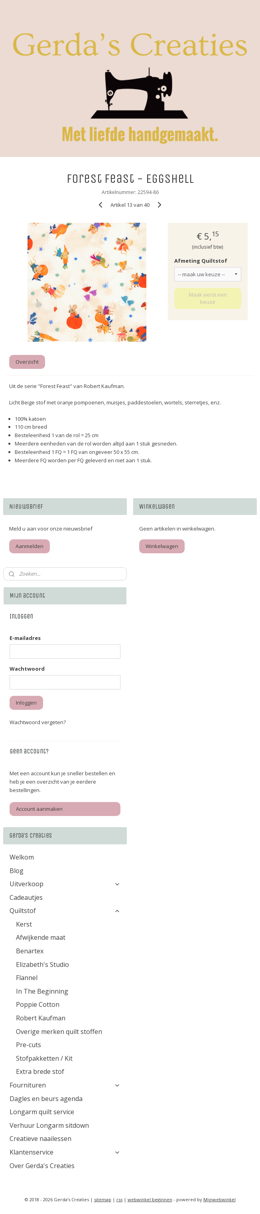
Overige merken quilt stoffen (59, 1031)
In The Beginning (42, 991)
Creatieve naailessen (40, 1138)
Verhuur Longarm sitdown (49, 1125)
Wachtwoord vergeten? (38, 722)
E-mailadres (25, 638)
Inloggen (26, 702)
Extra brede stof (40, 1071)
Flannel (26, 977)
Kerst (24, 924)
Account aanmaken (39, 808)
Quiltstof (65, 910)
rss (119, 1199)
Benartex (29, 951)
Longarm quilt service (42, 1111)
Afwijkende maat (40, 937)
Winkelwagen (162, 546)
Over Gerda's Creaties (42, 1165)
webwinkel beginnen (150, 1199)
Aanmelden (29, 546)
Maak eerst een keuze (208, 298)
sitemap (102, 1199)
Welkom (22, 857)
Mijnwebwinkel (219, 1199)
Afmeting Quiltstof (200, 260)
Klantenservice (65, 1152)
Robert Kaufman (40, 1018)
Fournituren (65, 1085)
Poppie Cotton (37, 1004)
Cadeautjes (26, 897)
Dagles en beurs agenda (46, 1098)
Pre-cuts (28, 1044)
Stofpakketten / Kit (44, 1058)
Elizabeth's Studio (42, 964)
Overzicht (27, 361)
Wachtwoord (27, 668)
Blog (17, 870)
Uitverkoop (65, 883)
